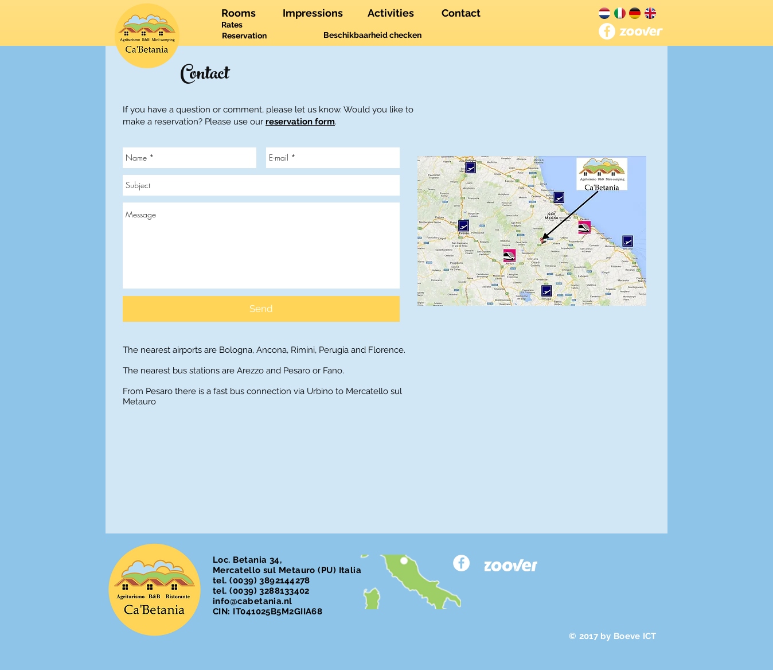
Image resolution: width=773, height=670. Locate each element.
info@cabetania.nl (252, 601)
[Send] (261, 309)
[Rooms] (238, 13)
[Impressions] (313, 13)
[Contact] (461, 13)
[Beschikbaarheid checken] (372, 35)
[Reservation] (244, 36)
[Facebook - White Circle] (607, 31)
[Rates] (232, 25)
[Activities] (391, 13)
